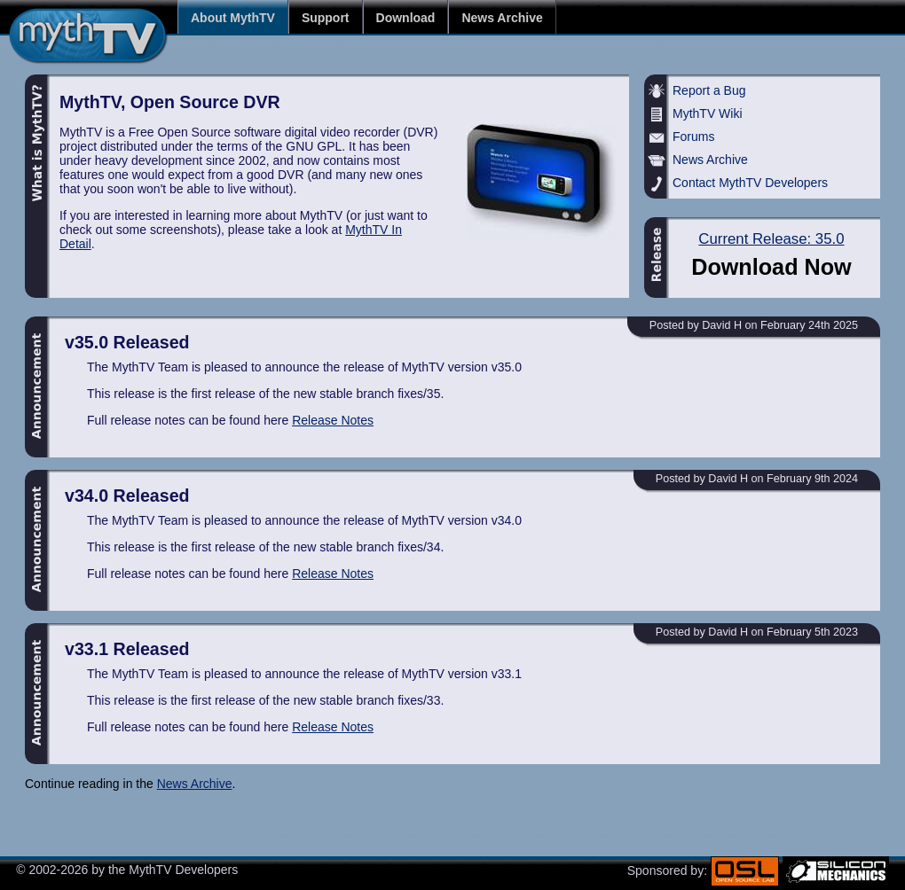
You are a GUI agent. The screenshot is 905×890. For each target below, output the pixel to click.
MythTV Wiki (708, 113)
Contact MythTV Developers (750, 183)
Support (326, 17)
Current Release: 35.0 (771, 238)
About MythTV (233, 17)
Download (406, 17)
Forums (693, 136)
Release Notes (333, 420)
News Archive (501, 17)
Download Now (771, 266)
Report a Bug (709, 90)
